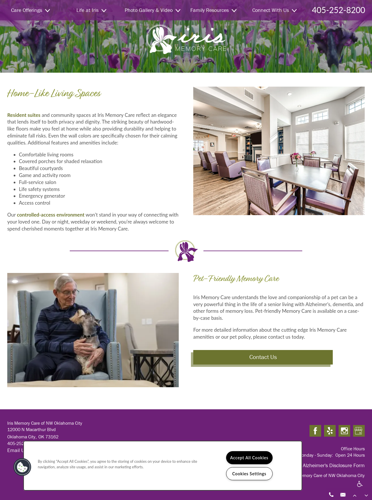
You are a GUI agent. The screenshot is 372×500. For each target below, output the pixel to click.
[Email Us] (343, 494)
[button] (22, 467)
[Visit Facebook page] (315, 431)
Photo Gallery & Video (152, 10)
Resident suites (23, 115)
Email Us (17, 450)
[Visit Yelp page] (330, 431)
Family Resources (213, 10)
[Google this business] (359, 431)
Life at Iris (91, 10)
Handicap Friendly (360, 487)
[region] (162, 466)
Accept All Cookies (249, 457)
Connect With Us (274, 10)
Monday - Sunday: (315, 455)
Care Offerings (30, 10)
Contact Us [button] (263, 357)
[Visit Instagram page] (344, 431)
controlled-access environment (50, 215)
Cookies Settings (249, 473)
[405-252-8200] (331, 494)
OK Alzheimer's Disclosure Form (330, 465)
